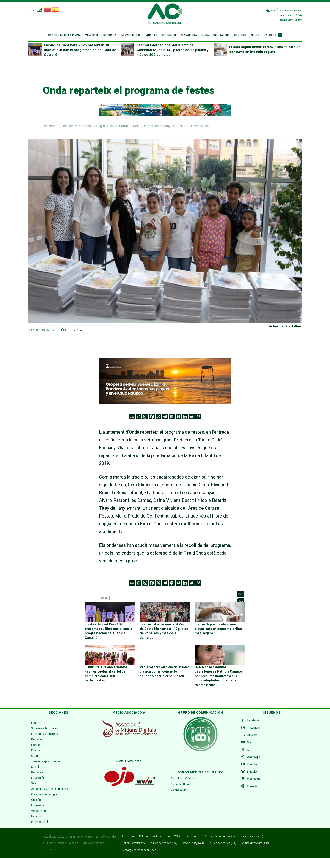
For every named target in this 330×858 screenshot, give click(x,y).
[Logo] (164, 14)
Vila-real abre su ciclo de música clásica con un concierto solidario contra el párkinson (165, 671)
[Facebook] (152, 416)
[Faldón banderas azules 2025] (165, 407)
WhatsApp (253, 757)
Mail (249, 742)
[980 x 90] (165, 110)
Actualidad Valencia (183, 778)
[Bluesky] (178, 416)
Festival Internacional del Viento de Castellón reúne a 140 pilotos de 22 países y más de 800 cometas (173, 50)
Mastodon (253, 779)
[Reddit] (192, 416)
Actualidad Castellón (285, 326)
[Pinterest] (198, 416)
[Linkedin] (185, 416)
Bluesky (252, 771)
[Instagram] (145, 416)
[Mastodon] (172, 416)
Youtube (252, 764)
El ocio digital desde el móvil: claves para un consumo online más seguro (218, 628)
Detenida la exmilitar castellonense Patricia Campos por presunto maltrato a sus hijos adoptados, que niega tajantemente (219, 676)
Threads (252, 786)
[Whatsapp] (138, 416)
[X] (158, 416)
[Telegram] (165, 416)
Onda (104, 597)
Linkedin (252, 735)
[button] (32, 9)
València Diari (179, 789)
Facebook (253, 720)
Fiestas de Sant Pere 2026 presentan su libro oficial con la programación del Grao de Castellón (80, 50)
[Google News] (132, 416)
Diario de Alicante (181, 784)
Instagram (253, 727)
